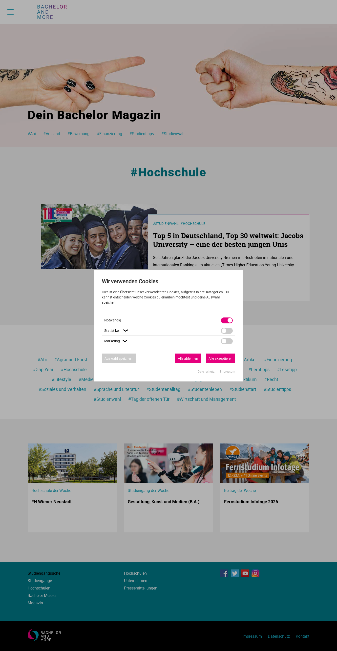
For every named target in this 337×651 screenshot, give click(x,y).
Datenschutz (206, 371)
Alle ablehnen (188, 358)
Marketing (116, 340)
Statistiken (116, 330)
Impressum (227, 371)
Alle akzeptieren (220, 358)
